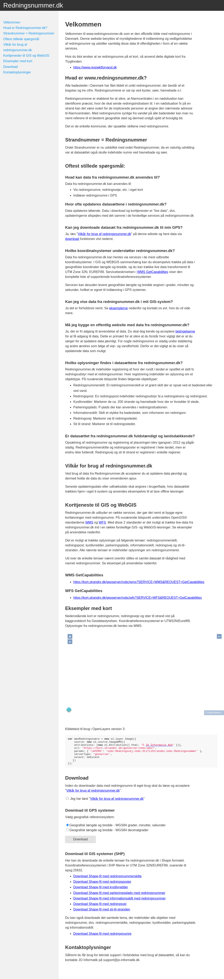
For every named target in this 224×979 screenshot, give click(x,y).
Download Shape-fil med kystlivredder (100, 892)
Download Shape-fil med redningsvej (99, 909)
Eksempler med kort (17, 61)
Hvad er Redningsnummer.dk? (25, 28)
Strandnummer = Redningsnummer (28, 33)
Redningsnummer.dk (33, 5)
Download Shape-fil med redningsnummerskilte (107, 881)
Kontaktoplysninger (17, 72)
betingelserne (185, 331)
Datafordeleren (214, 711)
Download (10, 67)
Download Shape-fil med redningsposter (102, 887)
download (72, 239)
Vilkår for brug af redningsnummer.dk (104, 234)
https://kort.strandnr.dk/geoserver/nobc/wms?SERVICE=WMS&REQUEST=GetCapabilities (138, 582)
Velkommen (11, 22)
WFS (102, 522)
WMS (89, 522)
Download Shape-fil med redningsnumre (102, 939)
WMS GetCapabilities (152, 272)
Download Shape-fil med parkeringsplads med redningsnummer (119, 898)
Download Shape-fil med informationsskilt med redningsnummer (119, 904)
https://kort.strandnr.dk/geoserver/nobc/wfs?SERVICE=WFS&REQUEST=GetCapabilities (137, 597)
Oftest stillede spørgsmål (21, 39)
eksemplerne (118, 308)
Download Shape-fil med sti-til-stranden (101, 915)
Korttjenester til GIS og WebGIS (26, 55)
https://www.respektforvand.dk (95, 67)
